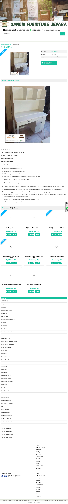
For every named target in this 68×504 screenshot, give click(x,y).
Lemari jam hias (5, 360)
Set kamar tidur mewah (7, 418)
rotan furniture (5, 409)
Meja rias (3, 387)
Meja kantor (4, 369)
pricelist (38, 461)
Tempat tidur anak (6, 425)
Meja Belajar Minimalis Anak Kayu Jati (11, 284)
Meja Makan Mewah (6, 378)
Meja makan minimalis (6, 381)
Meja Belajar (8, 44)
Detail (8, 234)
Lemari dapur (4, 353)
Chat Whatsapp (49, 63)
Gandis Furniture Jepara (34, 502)
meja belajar (6, 204)
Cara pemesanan (40, 447)
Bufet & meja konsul (6, 310)
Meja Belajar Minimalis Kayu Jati (34, 228)
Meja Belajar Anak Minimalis (57, 256)
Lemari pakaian (5, 363)
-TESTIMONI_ (4, 301)
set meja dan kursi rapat (7, 422)
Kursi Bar (3, 322)
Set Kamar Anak (5, 412)
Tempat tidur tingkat (6, 437)
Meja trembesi (5, 391)
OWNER (38, 459)
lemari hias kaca (5, 356)
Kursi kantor (4, 328)
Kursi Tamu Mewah (6, 347)
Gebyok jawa (4, 316)
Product (38, 463)
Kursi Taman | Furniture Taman (9, 341)
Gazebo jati (4, 313)
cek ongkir (38, 449)
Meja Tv (3, 394)
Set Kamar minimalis (6, 415)
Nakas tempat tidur (6, 400)
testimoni (38, 468)
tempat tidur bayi (6, 428)
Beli (14, 234)
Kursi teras (4, 350)
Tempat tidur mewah (6, 431)
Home (2, 44)
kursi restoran (5, 335)
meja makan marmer (6, 375)
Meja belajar (6, 47)
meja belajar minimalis (11, 228)
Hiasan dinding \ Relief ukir (8, 319)
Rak (2, 406)
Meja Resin (4, 384)
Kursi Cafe (4, 325)
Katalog (38, 452)
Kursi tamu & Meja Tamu (7, 344)
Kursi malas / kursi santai (7, 332)
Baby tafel (4, 304)
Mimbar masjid (5, 397)
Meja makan (4, 372)
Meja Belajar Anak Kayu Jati (34, 284)
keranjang (38, 454)
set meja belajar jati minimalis (56, 228)
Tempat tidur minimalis (7, 434)
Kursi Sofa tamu (5, 338)
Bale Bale (3, 307)
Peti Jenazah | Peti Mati (7, 403)
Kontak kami (39, 456)
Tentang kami (39, 465)
